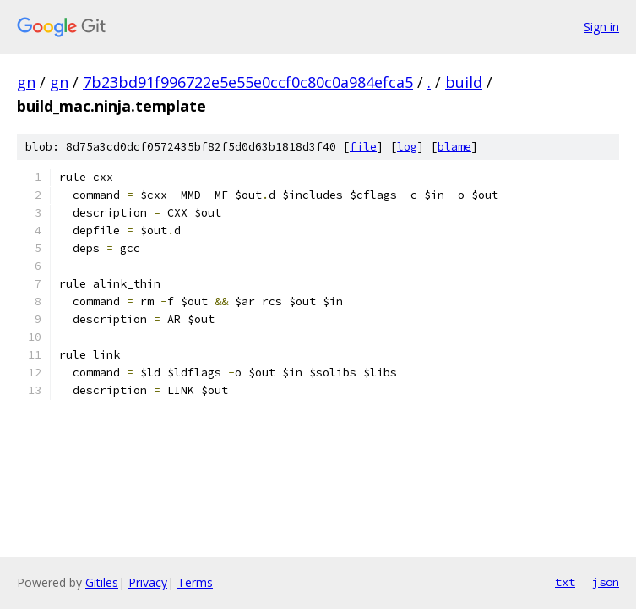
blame (454, 147)
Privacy (147, 582)
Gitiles (101, 582)
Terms (195, 582)
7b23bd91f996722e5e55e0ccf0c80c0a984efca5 (248, 82)
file (363, 147)
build (463, 82)
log (407, 147)
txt (565, 582)
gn (26, 82)
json (605, 582)
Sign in (601, 27)
